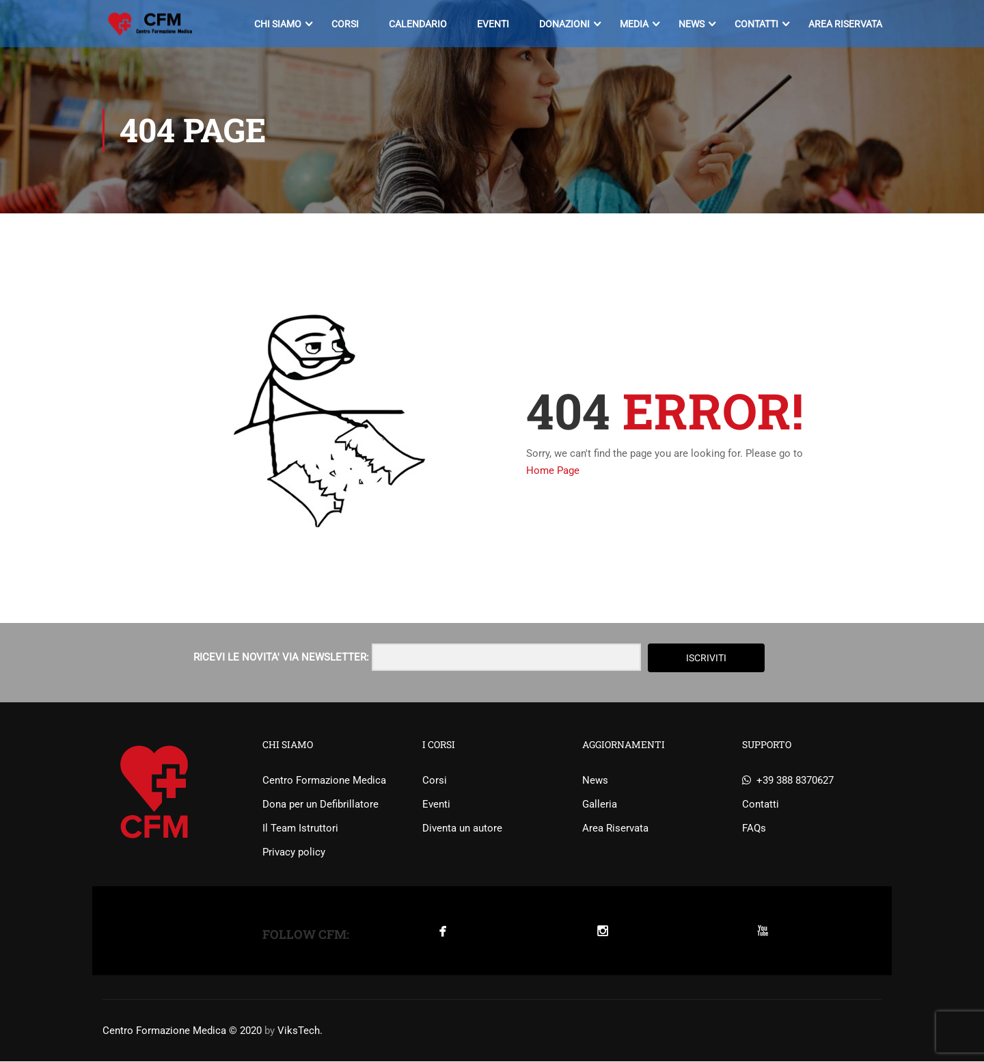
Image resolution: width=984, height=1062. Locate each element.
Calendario (417, 23)
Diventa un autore (462, 829)
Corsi (344, 23)
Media (633, 23)
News (691, 23)
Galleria (599, 805)
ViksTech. (300, 1031)
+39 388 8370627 (788, 781)
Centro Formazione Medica (324, 781)
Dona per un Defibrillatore (320, 805)
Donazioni (563, 23)
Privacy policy (293, 853)
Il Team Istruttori (300, 829)
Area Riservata (845, 23)
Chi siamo (277, 23)
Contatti (756, 23)
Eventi (492, 23)
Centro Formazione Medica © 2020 (182, 1031)
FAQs (754, 829)
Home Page (552, 471)
